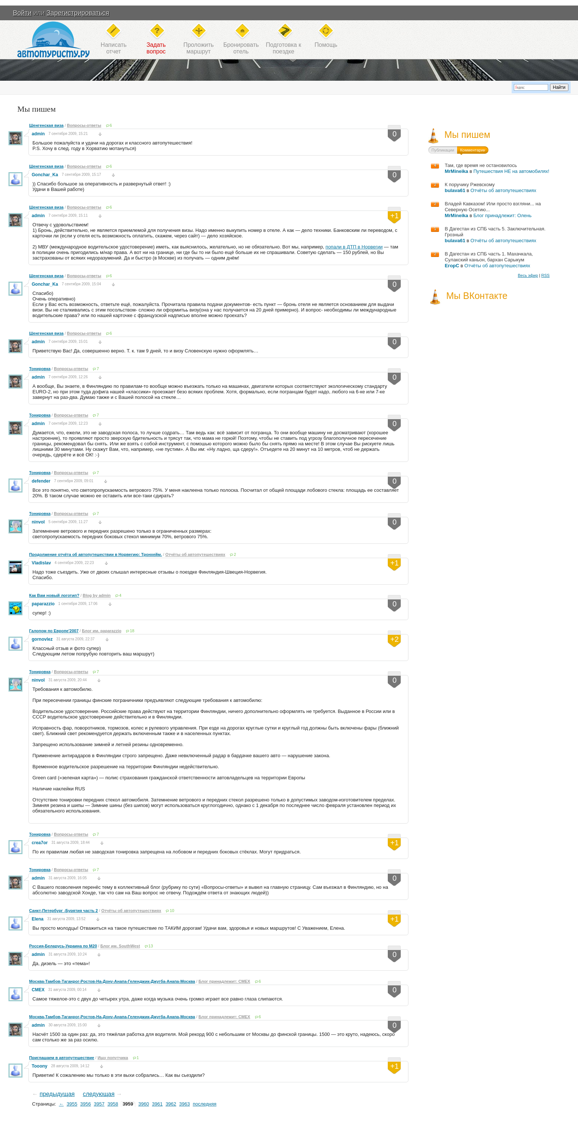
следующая (99, 1094)
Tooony (39, 1066)
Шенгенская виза (46, 125)
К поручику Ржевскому (470, 184)
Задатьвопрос (156, 48)
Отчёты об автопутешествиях (195, 554)
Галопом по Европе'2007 (54, 631)
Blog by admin (97, 595)
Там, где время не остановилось (481, 165)
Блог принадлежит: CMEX (224, 981)
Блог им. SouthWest (120, 946)
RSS (545, 275)
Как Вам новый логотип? (54, 595)
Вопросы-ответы (84, 125)
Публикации (442, 150)
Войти (22, 13)
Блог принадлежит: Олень (502, 215)
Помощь (325, 45)
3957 (99, 1104)
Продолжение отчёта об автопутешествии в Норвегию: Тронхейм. (95, 554)
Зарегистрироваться (77, 13)
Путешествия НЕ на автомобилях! (511, 171)
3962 (171, 1104)
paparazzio (43, 603)
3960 (143, 1104)
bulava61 (455, 190)
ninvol (38, 522)
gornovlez (42, 639)
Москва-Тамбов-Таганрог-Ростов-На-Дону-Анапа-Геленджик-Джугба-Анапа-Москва (112, 981)
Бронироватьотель (241, 48)
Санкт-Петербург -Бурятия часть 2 (63, 910)
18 (132, 631)
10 (172, 910)
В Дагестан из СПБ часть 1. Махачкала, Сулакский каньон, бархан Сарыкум (489, 256)
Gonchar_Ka (45, 174)
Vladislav (41, 563)
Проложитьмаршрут (198, 48)
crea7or (40, 842)
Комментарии (472, 150)
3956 (85, 1104)
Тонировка (40, 368)
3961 (157, 1104)
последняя (204, 1104)
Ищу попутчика (113, 1057)
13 (151, 946)
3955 (72, 1104)
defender (41, 481)
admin (38, 133)
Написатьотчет (113, 48)
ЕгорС (452, 265)
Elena (37, 919)
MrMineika (456, 171)
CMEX (38, 989)
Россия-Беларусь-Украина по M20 (63, 946)
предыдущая (56, 1094)
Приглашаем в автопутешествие (61, 1057)
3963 (184, 1104)
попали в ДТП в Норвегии (354, 247)
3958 (112, 1104)
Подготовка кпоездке (283, 48)
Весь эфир (528, 275)
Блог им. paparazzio (101, 631)
